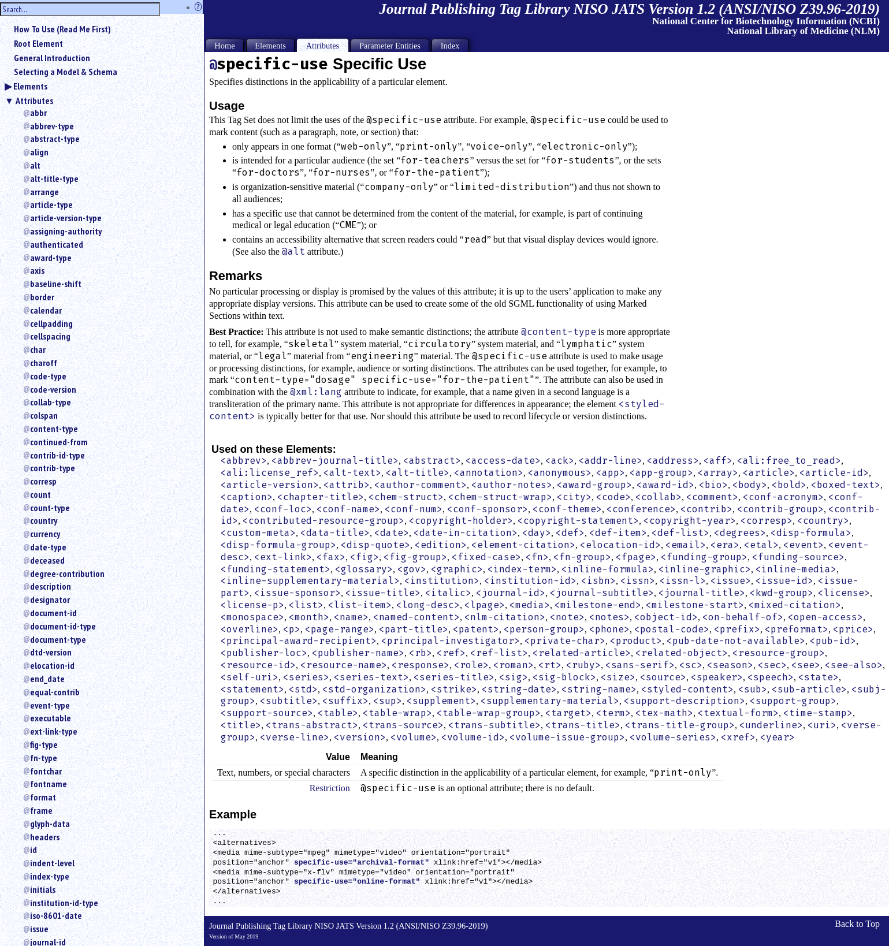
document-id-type (63, 626)
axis (37, 270)
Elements (30, 86)
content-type (54, 428)
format (43, 797)
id (33, 849)
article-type (51, 204)
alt (35, 165)
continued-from (59, 442)
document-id (53, 613)
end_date (47, 678)
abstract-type (55, 138)
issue (39, 928)
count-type (50, 507)
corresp (43, 481)
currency (45, 533)
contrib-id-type (57, 455)
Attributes (34, 100)
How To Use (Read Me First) (62, 29)
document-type (58, 639)
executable (50, 718)
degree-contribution (67, 573)
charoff (43, 362)
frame (41, 810)
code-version (53, 389)
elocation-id (52, 665)
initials (42, 889)
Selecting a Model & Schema (65, 71)
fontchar (46, 771)
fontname (48, 783)
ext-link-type (53, 731)
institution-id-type (64, 902)
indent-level (52, 863)
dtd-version (51, 652)
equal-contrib (55, 692)
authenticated (56, 244)
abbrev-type (52, 126)
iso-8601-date (56, 915)
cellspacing (50, 336)
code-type (48, 376)
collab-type (50, 402)
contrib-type (52, 468)
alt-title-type (54, 178)
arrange (44, 192)
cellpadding (51, 323)
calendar (46, 310)
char (38, 349)
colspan (44, 415)
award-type (51, 257)
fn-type (43, 757)
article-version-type (66, 218)
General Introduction (52, 58)
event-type (50, 705)
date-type (48, 547)
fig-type (44, 744)
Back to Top (857, 924)
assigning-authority (66, 231)
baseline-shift (55, 283)
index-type (49, 876)
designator (50, 599)
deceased (47, 560)
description (50, 586)
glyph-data (50, 823)
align (39, 152)
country (43, 520)
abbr (38, 112)
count (40, 494)
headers (44, 837)
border (42, 297)
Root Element (38, 43)
